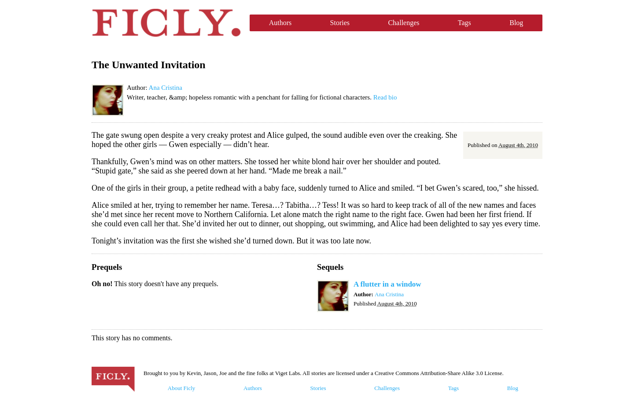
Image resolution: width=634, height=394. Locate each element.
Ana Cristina (165, 87)
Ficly (166, 23)
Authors (280, 22)
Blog (516, 22)
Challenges (403, 22)
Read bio (385, 97)
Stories (340, 22)
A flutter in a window (387, 284)
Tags (464, 22)
